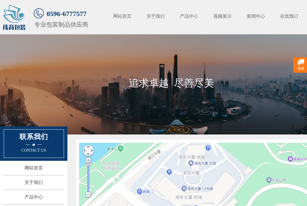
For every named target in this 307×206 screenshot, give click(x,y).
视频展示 (222, 16)
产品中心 (189, 16)
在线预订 (289, 16)
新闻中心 (256, 16)
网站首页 (122, 16)
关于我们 (156, 16)
